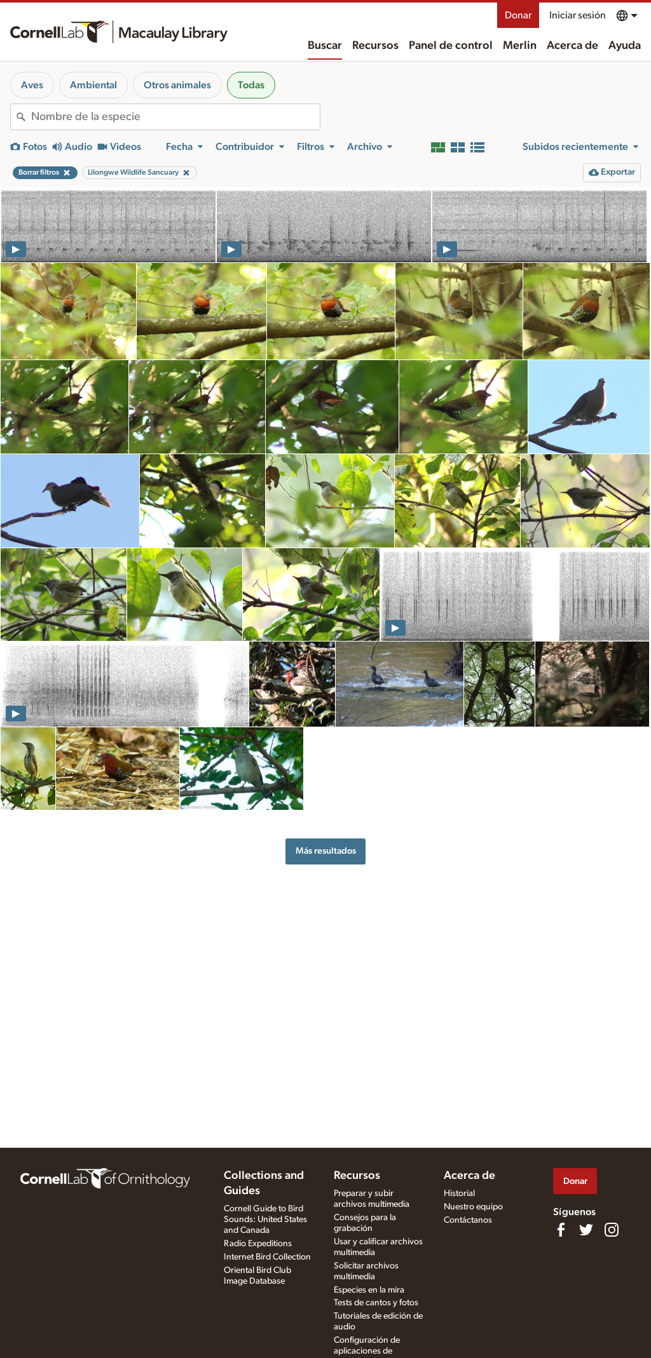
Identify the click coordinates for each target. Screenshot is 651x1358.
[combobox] (175, 117)
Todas (251, 85)
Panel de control (451, 45)
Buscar (325, 45)
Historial (459, 1193)
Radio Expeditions (258, 1243)
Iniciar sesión (577, 15)
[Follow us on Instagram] (611, 1229)
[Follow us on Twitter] (586, 1229)
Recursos (375, 45)
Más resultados (326, 851)
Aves (32, 85)
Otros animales (177, 85)
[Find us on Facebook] (560, 1229)
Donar (518, 15)
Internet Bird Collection (267, 1257)
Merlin (520, 45)
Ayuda (624, 45)
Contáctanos (468, 1220)
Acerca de (572, 45)
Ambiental (93, 85)
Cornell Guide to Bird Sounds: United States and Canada (265, 1219)
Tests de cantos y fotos (376, 1302)
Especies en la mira (369, 1290)
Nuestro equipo (473, 1206)
